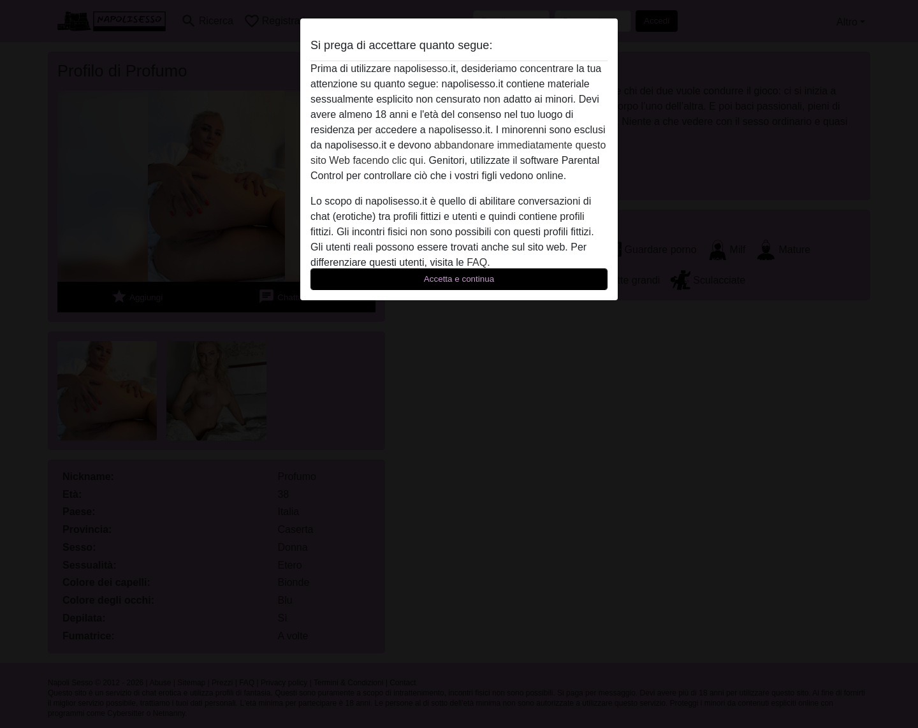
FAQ (477, 262)
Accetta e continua (459, 279)
